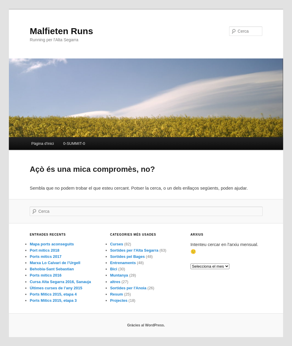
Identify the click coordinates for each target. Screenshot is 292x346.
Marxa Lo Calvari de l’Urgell (55, 263)
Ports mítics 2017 (45, 256)
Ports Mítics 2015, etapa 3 (53, 300)
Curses (116, 244)
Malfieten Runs (61, 31)
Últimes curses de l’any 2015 (56, 288)
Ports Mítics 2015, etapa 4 (53, 294)
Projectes (119, 300)
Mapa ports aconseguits (52, 244)
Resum (116, 294)
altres (115, 282)
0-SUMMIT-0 (74, 143)
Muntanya (119, 275)
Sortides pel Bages (127, 256)
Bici (113, 269)
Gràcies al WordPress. (146, 325)
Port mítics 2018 (44, 250)
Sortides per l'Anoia (128, 288)
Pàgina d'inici (42, 143)
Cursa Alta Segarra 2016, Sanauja (60, 282)
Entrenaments (123, 263)
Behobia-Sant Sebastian (52, 269)
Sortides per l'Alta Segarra (134, 250)
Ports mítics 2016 (45, 275)
